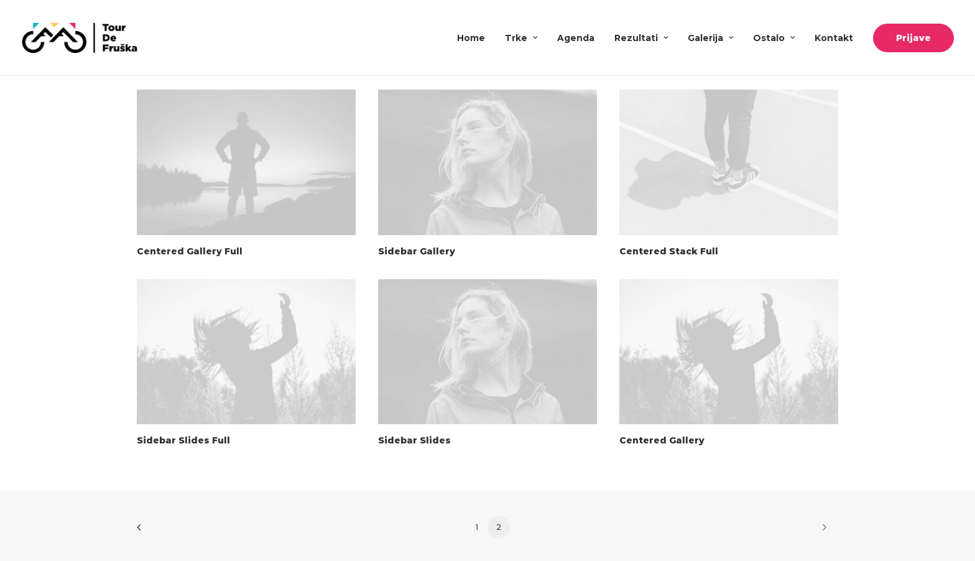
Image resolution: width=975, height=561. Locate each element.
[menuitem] (475, 38)
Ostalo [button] (774, 38)
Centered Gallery (662, 440)
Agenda (575, 38)
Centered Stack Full (668, 251)
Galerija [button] (710, 38)
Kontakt (834, 38)
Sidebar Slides (414, 440)
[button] (246, 162)
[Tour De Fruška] (79, 37)
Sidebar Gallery (416, 251)
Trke (521, 38)
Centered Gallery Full (190, 251)
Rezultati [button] (641, 38)
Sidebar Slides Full (183, 440)
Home (471, 38)
